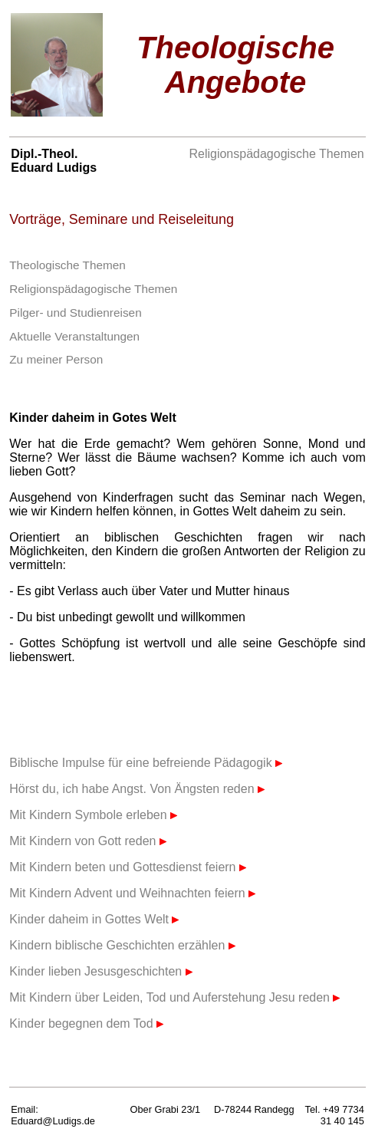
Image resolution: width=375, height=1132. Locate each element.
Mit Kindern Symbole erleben (93, 814)
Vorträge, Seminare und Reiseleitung (121, 219)
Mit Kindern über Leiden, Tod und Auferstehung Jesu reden (174, 997)
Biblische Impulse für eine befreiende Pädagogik (145, 762)
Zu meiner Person (56, 359)
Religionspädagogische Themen (276, 153)
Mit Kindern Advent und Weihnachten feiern (132, 893)
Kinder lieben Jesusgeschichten (100, 971)
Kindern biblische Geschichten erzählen (122, 945)
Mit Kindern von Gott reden (87, 840)
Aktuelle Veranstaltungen (74, 336)
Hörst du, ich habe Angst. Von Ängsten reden (137, 788)
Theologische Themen (67, 264)
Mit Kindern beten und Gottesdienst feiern (127, 867)
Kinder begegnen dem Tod (86, 1023)
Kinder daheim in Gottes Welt (94, 919)
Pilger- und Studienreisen (75, 312)
